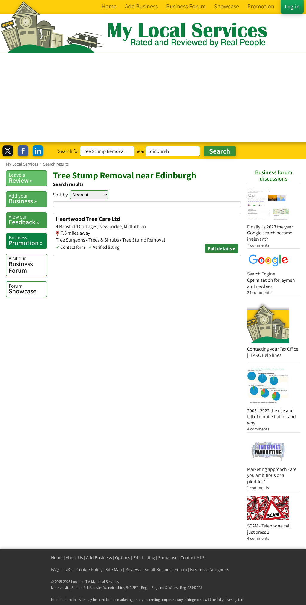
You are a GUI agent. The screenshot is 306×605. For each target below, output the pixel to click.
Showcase (28, 288)
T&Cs (69, 569)
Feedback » (28, 219)
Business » (28, 198)
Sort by (60, 194)
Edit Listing (144, 557)
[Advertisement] (153, 98)
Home (57, 557)
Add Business (99, 557)
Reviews (133, 569)
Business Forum (28, 264)
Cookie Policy (89, 569)
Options (122, 557)
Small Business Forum (165, 569)
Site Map (113, 569)
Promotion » (28, 240)
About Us (74, 557)
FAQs (56, 569)
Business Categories (209, 569)
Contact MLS (192, 557)
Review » (28, 177)
